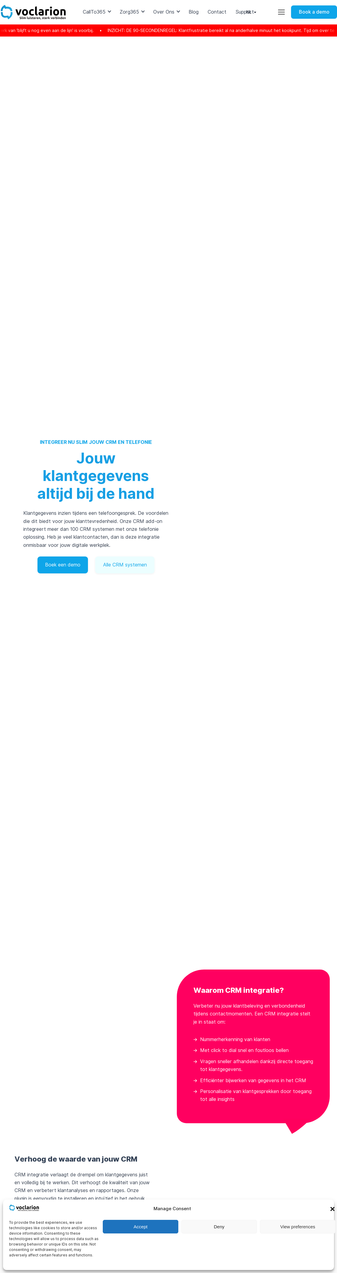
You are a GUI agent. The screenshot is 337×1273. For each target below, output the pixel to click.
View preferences (297, 1226)
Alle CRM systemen (125, 565)
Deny (219, 1226)
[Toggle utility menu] (281, 12)
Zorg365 (129, 12)
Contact (217, 12)
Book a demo (314, 12)
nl (248, 12)
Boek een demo (62, 565)
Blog (194, 12)
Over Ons (163, 12)
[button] (332, 1209)
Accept (140, 1226)
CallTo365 (94, 12)
